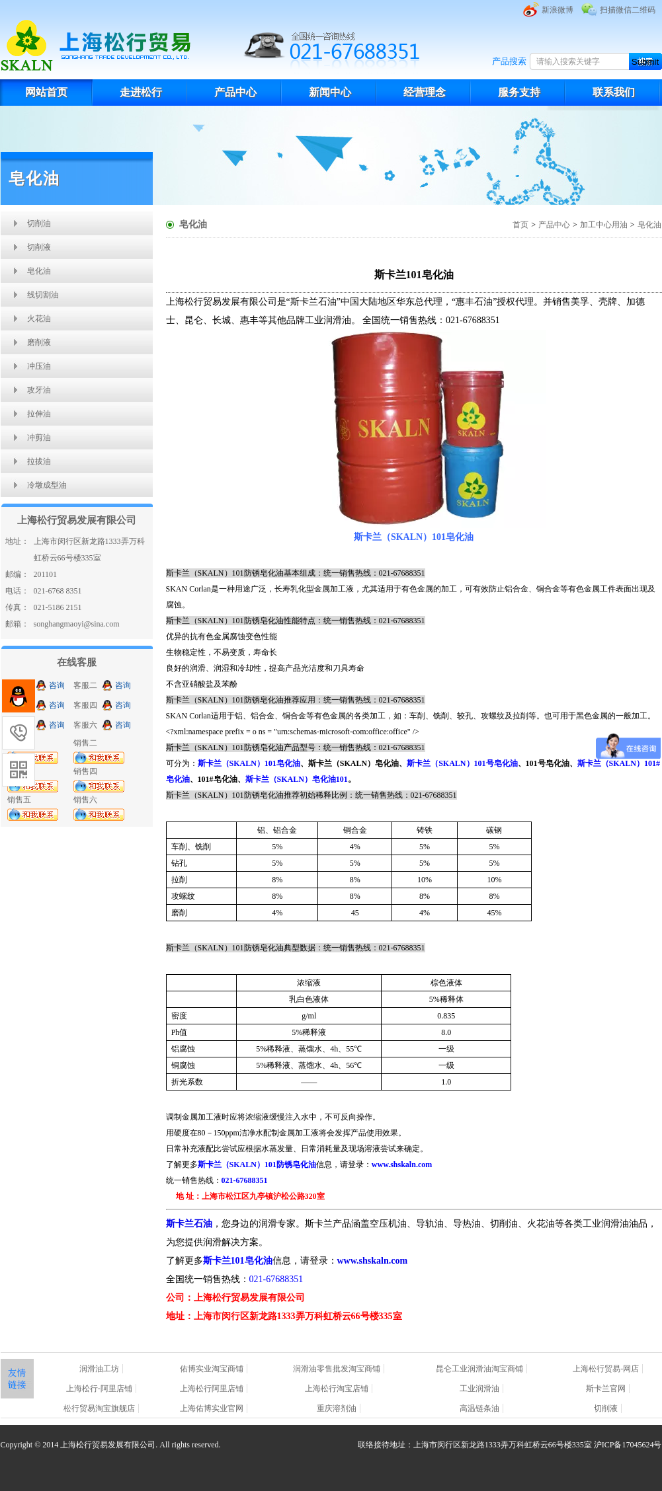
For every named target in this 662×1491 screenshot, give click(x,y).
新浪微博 (557, 10)
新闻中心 (330, 92)
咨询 (57, 685)
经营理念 (424, 92)
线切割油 (43, 294)
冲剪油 (39, 437)
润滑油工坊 (99, 1368)
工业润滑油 (479, 1388)
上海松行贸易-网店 (606, 1368)
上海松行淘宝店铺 (336, 1388)
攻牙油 (39, 390)
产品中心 (235, 92)
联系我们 (614, 92)
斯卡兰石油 (189, 1224)
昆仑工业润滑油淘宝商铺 (479, 1368)
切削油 (39, 223)
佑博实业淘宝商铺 (211, 1368)
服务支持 (519, 92)
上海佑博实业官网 (211, 1408)
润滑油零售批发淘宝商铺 (336, 1368)
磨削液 (39, 342)
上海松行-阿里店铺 (99, 1388)
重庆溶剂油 (336, 1408)
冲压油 (39, 366)
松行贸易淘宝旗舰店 (99, 1408)
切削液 (39, 247)
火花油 (39, 318)
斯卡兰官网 (606, 1388)
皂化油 (39, 271)
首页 (520, 224)
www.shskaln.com (372, 1261)
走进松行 (141, 92)
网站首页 (46, 92)
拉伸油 (39, 413)
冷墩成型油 (47, 485)
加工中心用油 (604, 224)
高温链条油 (479, 1408)
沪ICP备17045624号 (628, 1444)
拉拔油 (39, 461)
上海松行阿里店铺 (211, 1388)
